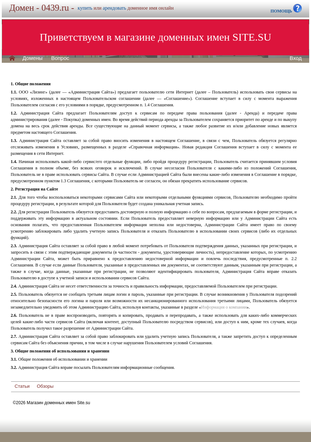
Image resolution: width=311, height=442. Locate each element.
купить (85, 8)
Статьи (22, 386)
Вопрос (60, 58)
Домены (32, 58)
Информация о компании (223, 307)
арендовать (114, 8)
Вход (296, 58)
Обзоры (45, 386)
